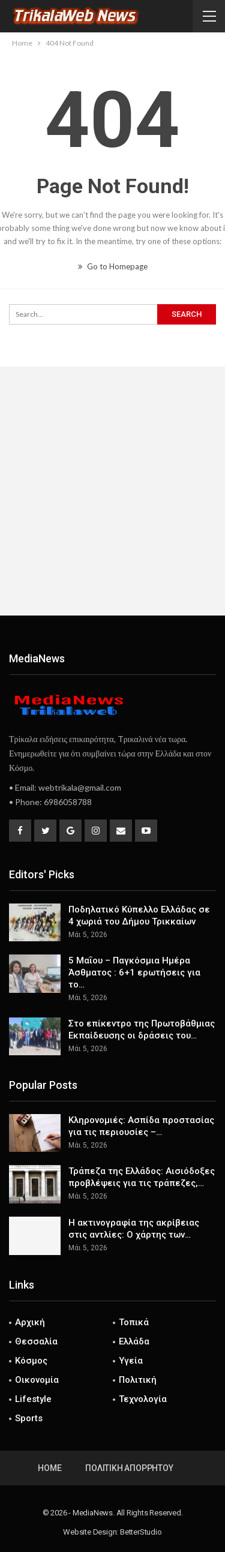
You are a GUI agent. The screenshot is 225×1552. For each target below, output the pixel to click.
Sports (29, 1418)
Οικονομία (37, 1379)
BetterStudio (141, 1531)
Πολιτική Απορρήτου (129, 1468)
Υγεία (131, 1360)
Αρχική (30, 1322)
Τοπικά (134, 1322)
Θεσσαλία (36, 1341)
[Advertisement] (112, 491)
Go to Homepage (113, 266)
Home (49, 1468)
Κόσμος (31, 1360)
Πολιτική (138, 1379)
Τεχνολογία (143, 1399)
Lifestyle (33, 1399)
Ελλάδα (134, 1341)
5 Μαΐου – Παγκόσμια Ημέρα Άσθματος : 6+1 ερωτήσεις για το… (134, 972)
